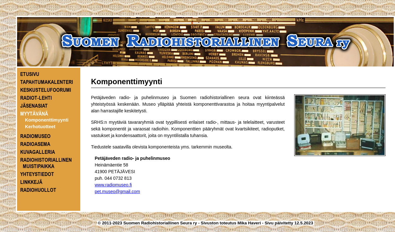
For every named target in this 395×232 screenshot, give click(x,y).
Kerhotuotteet (40, 126)
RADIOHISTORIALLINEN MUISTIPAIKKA (46, 163)
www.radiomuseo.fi (113, 184)
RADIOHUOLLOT (38, 190)
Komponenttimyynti (47, 119)
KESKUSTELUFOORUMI (45, 90)
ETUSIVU (29, 74)
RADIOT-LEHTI (36, 98)
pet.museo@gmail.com (117, 191)
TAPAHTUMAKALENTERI (46, 82)
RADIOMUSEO (35, 136)
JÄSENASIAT (34, 106)
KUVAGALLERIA (37, 152)
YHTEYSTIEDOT (37, 174)
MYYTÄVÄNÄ (34, 113)
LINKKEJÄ (31, 182)
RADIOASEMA (35, 144)
